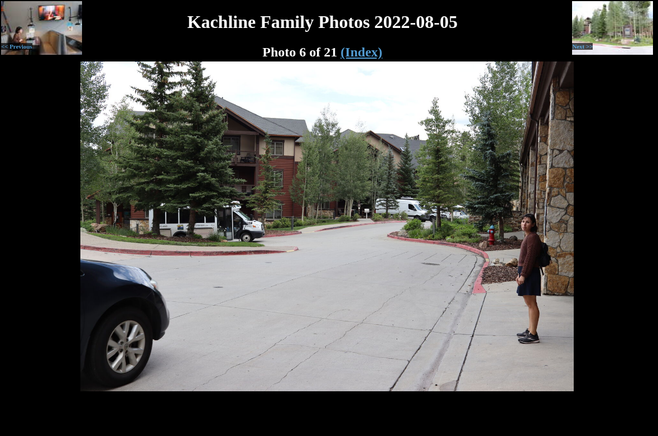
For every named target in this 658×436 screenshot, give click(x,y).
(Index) (361, 52)
